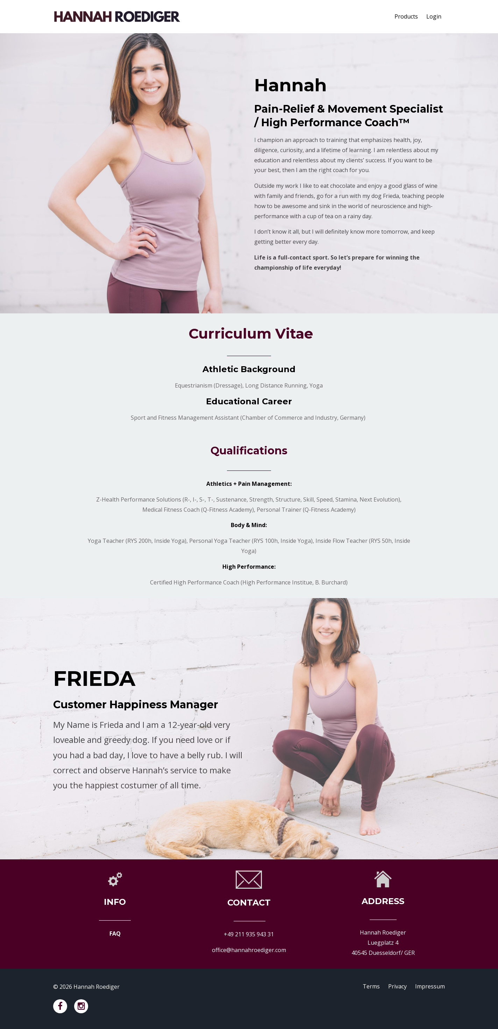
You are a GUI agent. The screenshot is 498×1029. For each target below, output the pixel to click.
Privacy (397, 987)
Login (433, 16)
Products (406, 16)
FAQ (115, 933)
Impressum (430, 987)
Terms (371, 987)
